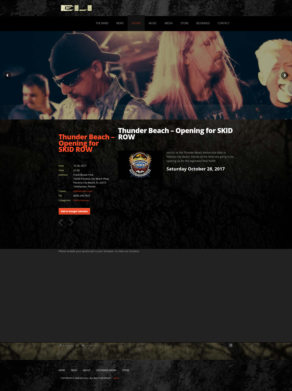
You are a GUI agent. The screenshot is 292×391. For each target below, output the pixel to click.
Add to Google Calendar (74, 211)
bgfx (116, 378)
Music (153, 23)
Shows (136, 23)
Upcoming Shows (106, 370)
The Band (102, 23)
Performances (81, 200)
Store (184, 23)
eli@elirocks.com (82, 191)
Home (61, 370)
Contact (223, 23)
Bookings (203, 23)
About (86, 370)
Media (169, 23)
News (119, 23)
